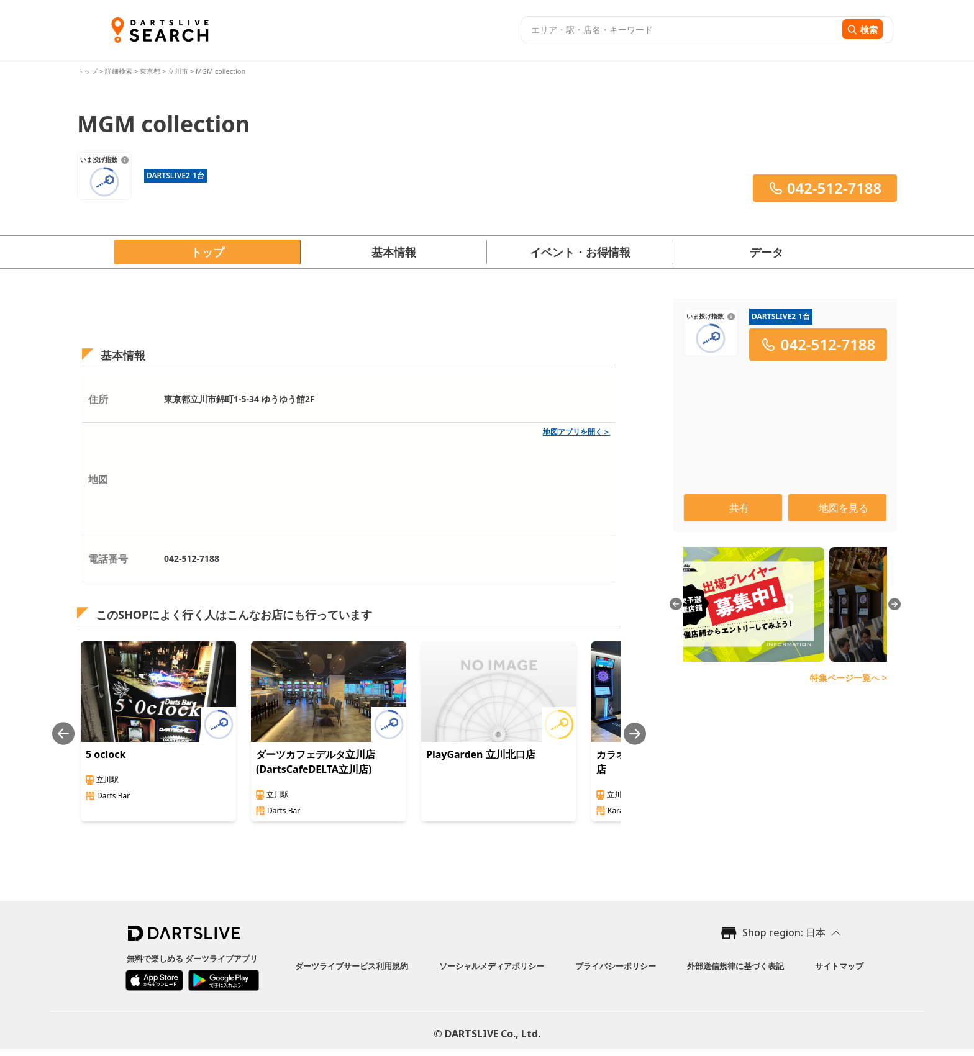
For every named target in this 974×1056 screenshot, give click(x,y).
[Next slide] (634, 733)
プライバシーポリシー (615, 966)
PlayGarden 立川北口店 (480, 754)
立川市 (178, 71)
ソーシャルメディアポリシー (491, 966)
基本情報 (393, 252)
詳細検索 (119, 71)
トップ (88, 71)
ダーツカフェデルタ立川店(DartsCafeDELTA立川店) (315, 761)
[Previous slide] (63, 733)
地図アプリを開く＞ (576, 431)
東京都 (150, 71)
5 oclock (106, 754)
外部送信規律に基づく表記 (735, 966)
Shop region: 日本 (784, 932)
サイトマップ (839, 966)
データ (766, 252)
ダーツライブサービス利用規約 (351, 966)
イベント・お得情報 (580, 252)
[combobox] (680, 29)
